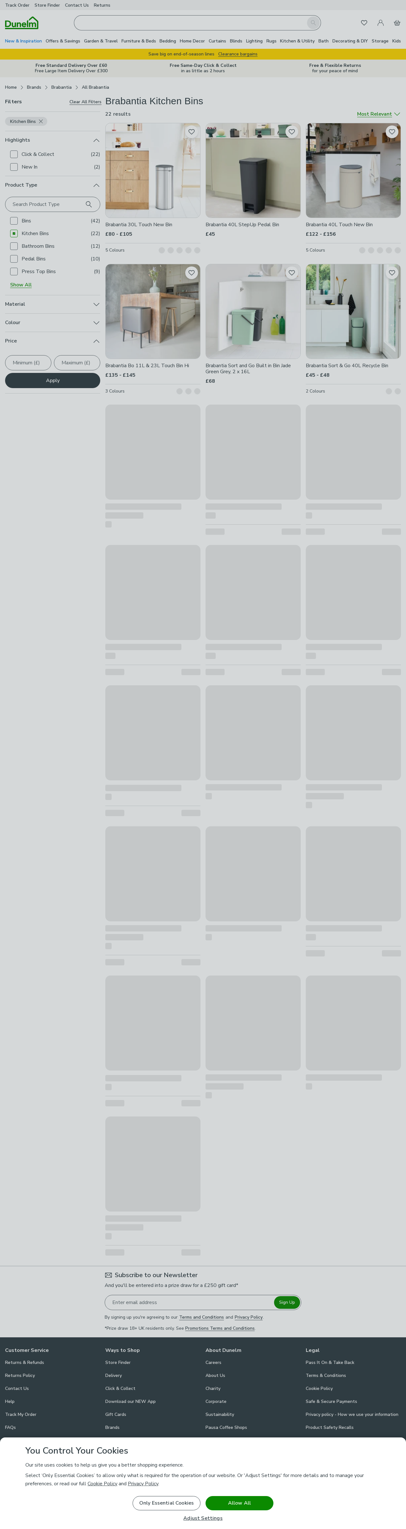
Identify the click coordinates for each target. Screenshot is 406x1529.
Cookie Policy (102, 1483)
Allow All (239, 1503)
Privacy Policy (143, 1483)
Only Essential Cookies (166, 1503)
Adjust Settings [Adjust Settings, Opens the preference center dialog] (202, 1518)
